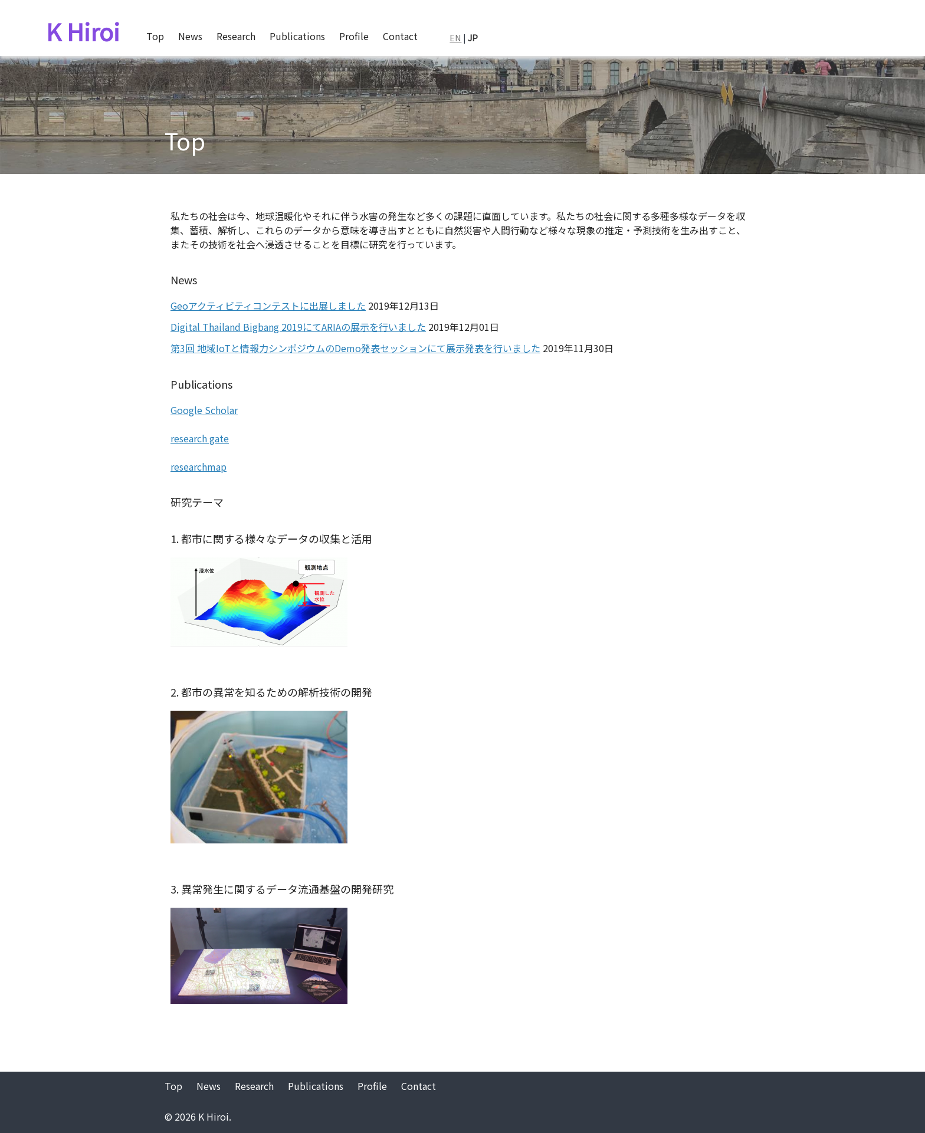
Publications (297, 36)
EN (455, 37)
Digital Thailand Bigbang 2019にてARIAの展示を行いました (298, 327)
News (190, 36)
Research (236, 36)
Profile (354, 36)
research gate (199, 438)
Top (155, 36)
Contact (400, 36)
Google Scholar (204, 410)
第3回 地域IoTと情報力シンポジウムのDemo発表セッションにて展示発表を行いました (355, 348)
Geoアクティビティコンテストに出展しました (268, 305)
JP (473, 37)
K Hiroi (83, 31)
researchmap (198, 466)
